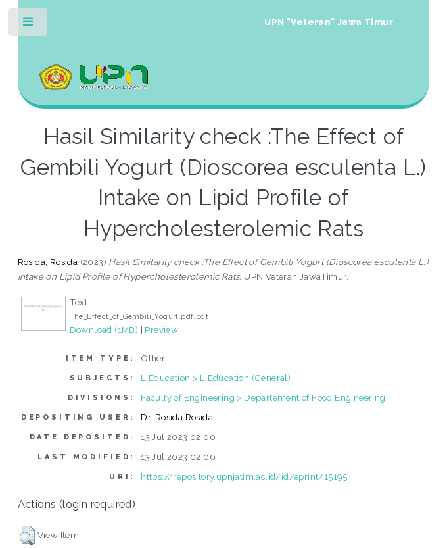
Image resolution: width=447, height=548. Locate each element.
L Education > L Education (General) (216, 377)
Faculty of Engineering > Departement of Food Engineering (263, 397)
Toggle (28, 24)
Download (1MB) (104, 329)
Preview (161, 329)
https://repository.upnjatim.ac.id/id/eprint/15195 (244, 476)
